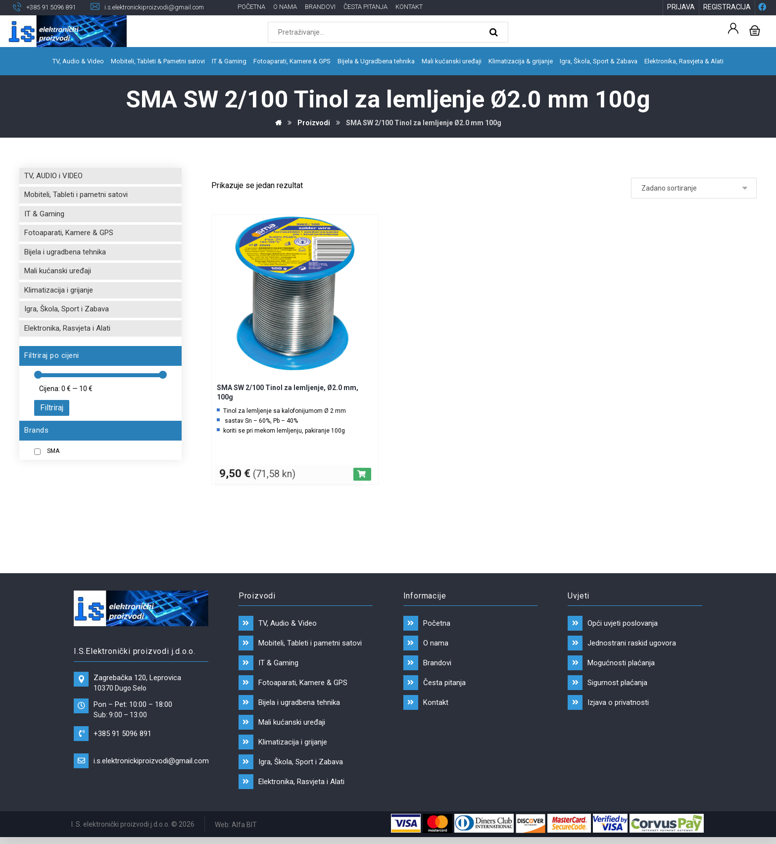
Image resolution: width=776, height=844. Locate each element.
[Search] (494, 32)
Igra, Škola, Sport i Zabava (66, 309)
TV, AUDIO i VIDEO (53, 176)
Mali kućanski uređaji (57, 271)
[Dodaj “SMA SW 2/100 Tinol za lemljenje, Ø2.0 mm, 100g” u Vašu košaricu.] (362, 475)
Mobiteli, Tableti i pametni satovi (76, 195)
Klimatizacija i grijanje (58, 290)
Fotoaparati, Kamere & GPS (68, 233)
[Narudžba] (694, 188)
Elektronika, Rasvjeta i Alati (67, 328)
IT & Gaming (44, 214)
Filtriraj (51, 408)
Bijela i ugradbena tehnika (65, 252)
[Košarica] (754, 30)
